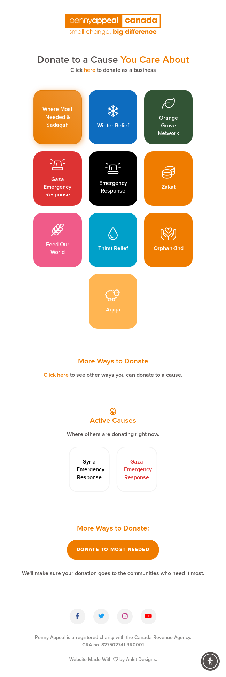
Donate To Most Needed (113, 549)
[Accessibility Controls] (210, 661)
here (89, 70)
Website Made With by (113, 659)
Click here (56, 375)
